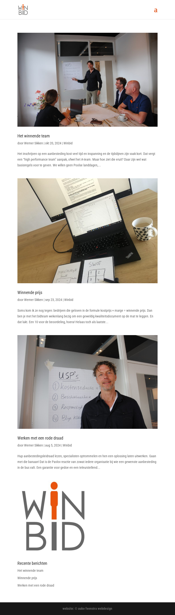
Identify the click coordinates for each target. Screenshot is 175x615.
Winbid (68, 143)
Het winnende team (33, 135)
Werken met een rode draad (40, 438)
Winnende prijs (29, 292)
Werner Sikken (33, 143)
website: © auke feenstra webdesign (87, 608)
